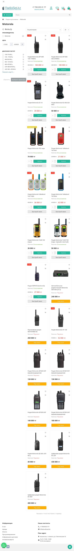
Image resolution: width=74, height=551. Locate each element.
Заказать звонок (39, 9)
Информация (7, 523)
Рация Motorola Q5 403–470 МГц (37, 454)
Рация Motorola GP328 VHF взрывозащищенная (60, 372)
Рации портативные (12, 19)
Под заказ (61, 301)
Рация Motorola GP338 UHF (37, 412)
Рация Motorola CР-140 (59, 330)
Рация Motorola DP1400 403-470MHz (59, 58)
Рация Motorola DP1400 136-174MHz (36, 58)
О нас (4, 526)
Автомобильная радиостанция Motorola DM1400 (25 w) (59, 288)
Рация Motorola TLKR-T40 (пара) (36, 241)
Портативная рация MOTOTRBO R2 (34, 331)
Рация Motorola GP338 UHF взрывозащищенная (60, 413)
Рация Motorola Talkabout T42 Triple (36, 195)
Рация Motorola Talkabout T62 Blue (60, 195)
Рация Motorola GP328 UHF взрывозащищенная (37, 372)
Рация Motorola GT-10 (35, 103)
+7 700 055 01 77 (39, 7)
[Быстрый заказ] (37, 74)
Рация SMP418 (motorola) (36, 286)
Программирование (8, 534)
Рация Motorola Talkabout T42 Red (60, 149)
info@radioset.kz (45, 529)
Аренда (4, 529)
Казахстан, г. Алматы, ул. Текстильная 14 (53, 536)
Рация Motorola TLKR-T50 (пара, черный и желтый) (60, 241)
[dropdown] (3, 2)
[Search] (43, 15)
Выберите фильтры (18, 79)
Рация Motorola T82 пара (36, 148)
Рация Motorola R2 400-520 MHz (60, 103)
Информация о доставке (10, 537)
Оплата (4, 532)
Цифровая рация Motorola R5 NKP (37, 496)
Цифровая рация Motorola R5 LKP (60, 454)
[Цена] (6, 44)
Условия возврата (8, 539)
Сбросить (6, 79)
